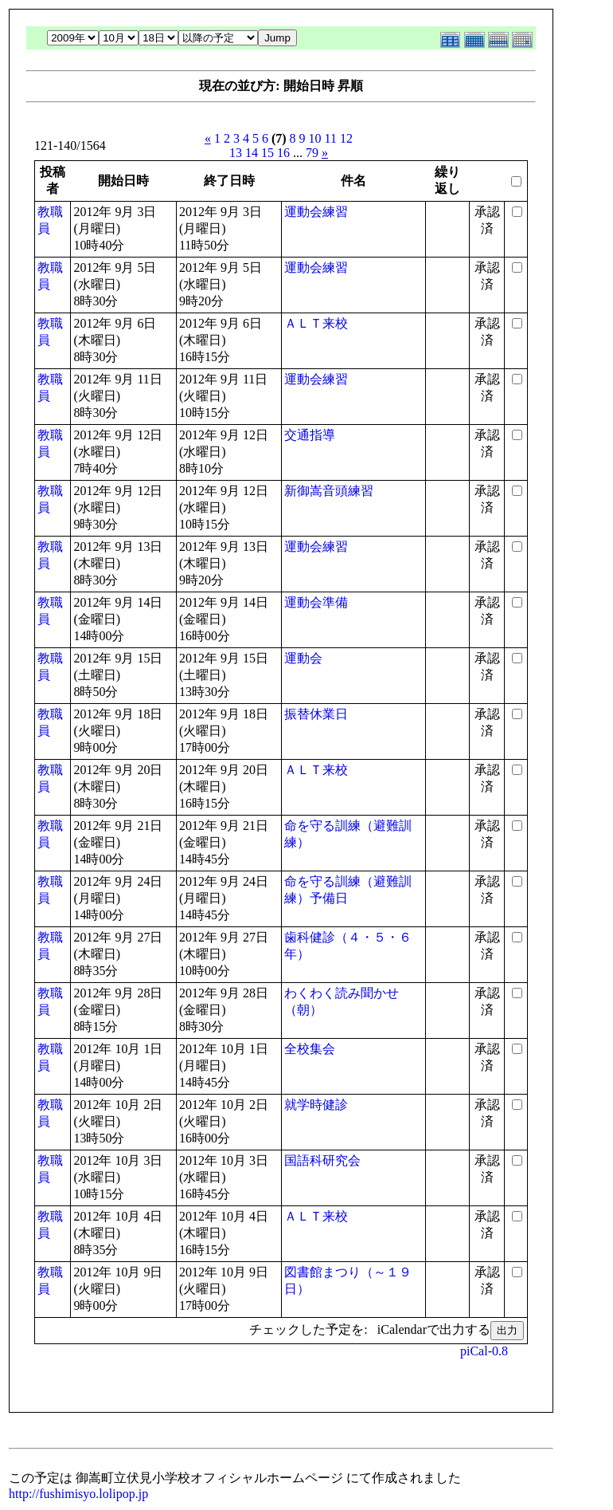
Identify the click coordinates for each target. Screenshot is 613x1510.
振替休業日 (316, 714)
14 (251, 152)
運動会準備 (316, 602)
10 (315, 138)
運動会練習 (316, 211)
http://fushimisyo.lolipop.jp (78, 1493)
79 (312, 152)
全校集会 (309, 1049)
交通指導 (309, 435)
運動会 (303, 658)
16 (283, 152)
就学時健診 (316, 1104)
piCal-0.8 (484, 1351)
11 (331, 138)
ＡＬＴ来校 (316, 323)
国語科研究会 (322, 1160)
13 (235, 152)
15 (267, 152)
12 (346, 138)
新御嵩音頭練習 (328, 490)
